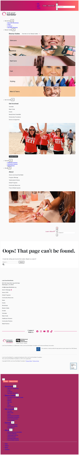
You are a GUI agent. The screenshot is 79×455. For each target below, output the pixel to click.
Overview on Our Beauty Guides (15, 397)
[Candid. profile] (73, 369)
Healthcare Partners (12, 162)
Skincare (9, 399)
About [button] (6, 168)
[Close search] (57, 4)
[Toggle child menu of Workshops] (12, 20)
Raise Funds (10, 412)
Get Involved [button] (8, 99)
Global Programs (11, 436)
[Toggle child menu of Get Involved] (12, 99)
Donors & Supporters (12, 418)
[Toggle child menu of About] (9, 167)
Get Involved (9, 409)
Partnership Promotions (13, 417)
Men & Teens (10, 406)
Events (9, 414)
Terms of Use (36, 361)
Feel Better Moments (12, 27)
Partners (8, 423)
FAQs (38, 3)
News (38, 6)
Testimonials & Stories (12, 435)
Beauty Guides (10, 395)
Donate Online (10, 420)
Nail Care (9, 402)
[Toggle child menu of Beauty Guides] (13, 29)
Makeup (9, 400)
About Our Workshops (13, 22)
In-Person (9, 26)
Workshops (9, 386)
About (7, 430)
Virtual (9, 24)
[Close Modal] (3, 379)
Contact (38, 8)
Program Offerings (12, 433)
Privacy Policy (29, 361)
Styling (9, 405)
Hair (8, 403)
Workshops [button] (7, 21)
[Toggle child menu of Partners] (10, 160)
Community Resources (13, 438)
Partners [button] (7, 160)
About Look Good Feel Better (14, 432)
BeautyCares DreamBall (13, 415)
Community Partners (12, 164)
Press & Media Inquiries (13, 440)
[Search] (65, 7)
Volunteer (9, 411)
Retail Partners (11, 165)
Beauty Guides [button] (8, 29)
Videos (38, 5)
